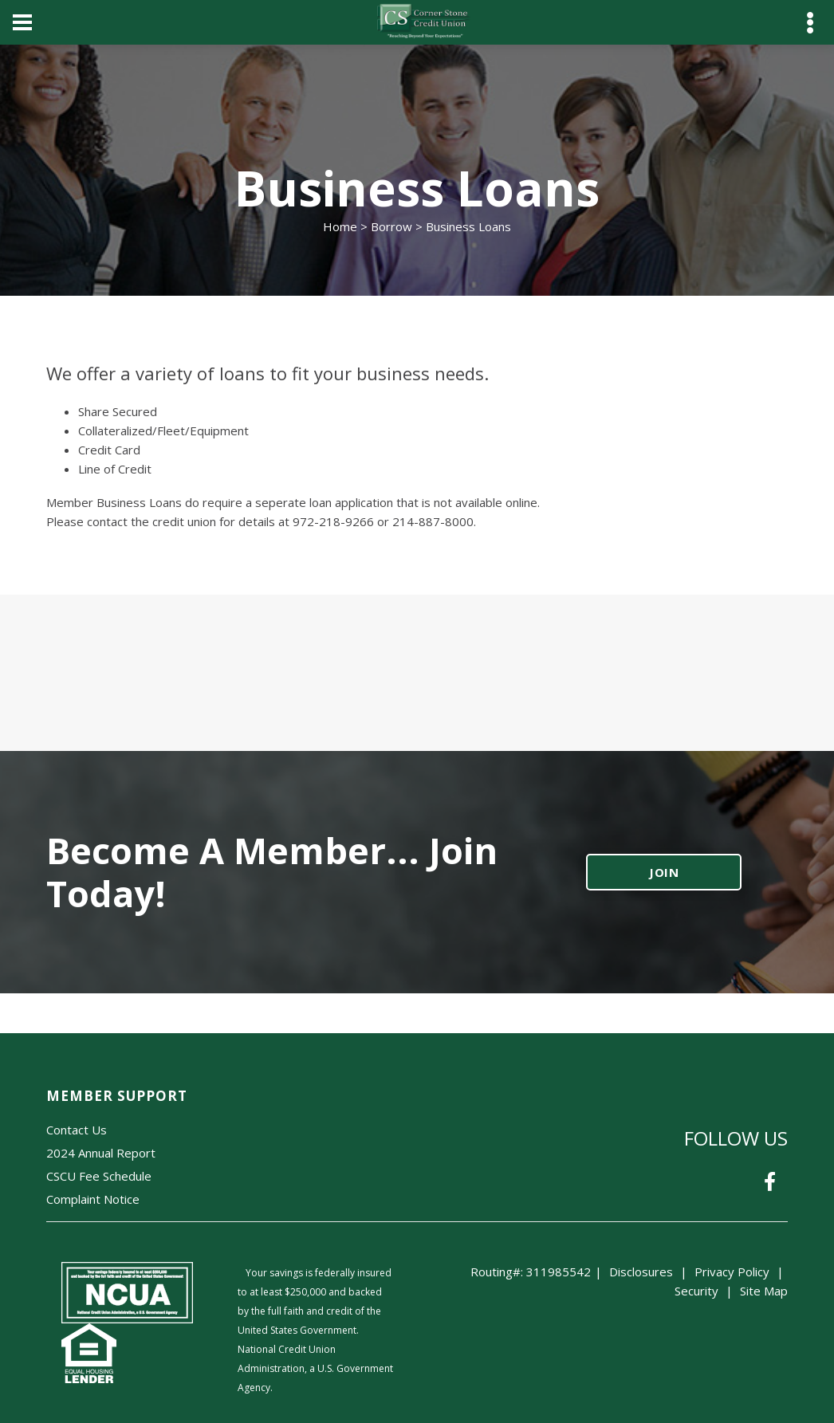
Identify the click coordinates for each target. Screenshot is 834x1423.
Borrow (391, 226)
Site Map (764, 1291)
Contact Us (76, 1130)
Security (696, 1291)
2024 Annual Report (100, 1153)
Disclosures (641, 1272)
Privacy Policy (731, 1272)
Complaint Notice (93, 1199)
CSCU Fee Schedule (98, 1176)
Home (340, 226)
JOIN (664, 872)
